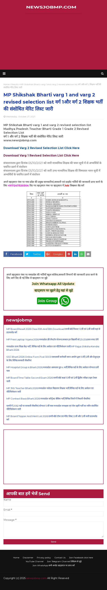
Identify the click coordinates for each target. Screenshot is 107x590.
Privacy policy (44, 557)
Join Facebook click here (81, 557)
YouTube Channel (34, 561)
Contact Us (59, 557)
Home (16, 557)
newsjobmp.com (36, 578)
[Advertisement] (53, 41)
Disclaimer (28, 557)
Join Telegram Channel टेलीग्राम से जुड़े (64, 561)
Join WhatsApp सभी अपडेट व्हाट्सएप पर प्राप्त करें (53, 565)
